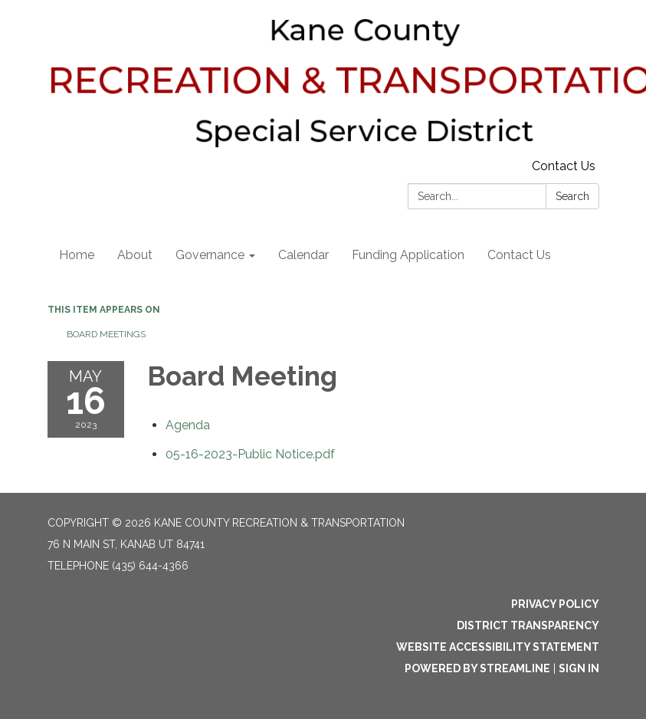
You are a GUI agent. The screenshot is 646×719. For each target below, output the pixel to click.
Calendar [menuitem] (303, 255)
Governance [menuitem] (209, 255)
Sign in (579, 668)
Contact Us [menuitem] (519, 255)
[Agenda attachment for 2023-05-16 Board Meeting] (188, 425)
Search (572, 196)
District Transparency (528, 625)
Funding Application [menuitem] (408, 255)
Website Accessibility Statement (497, 647)
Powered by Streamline (477, 668)
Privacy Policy (555, 604)
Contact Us (563, 166)
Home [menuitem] (76, 255)
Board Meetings (106, 334)
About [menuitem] (134, 255)
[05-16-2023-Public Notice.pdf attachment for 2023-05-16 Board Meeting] (250, 454)
